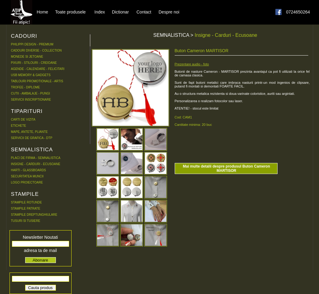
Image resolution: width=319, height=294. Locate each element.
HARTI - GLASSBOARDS (28, 170)
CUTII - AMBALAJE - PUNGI (30, 93)
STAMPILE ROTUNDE (26, 202)
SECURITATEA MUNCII (27, 176)
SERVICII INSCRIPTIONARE (31, 99)
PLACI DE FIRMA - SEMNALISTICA (35, 158)
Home (42, 12)
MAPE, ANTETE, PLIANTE (29, 131)
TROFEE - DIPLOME (25, 87)
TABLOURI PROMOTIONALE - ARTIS (37, 81)
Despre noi (169, 12)
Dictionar (120, 12)
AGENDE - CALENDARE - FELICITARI (37, 69)
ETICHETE (18, 125)
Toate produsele (70, 12)
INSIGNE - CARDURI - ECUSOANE (35, 164)
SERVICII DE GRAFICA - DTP (32, 138)
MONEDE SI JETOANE (27, 56)
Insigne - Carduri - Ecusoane (226, 35)
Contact (144, 12)
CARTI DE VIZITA (23, 119)
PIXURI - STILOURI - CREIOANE (34, 62)
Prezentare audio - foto (192, 64)
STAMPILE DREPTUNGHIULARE (34, 214)
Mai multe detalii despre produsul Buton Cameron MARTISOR (226, 168)
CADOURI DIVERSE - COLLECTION (36, 50)
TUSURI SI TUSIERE (25, 220)
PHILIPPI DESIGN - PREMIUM (32, 44)
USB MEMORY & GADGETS (31, 75)
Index (100, 12)
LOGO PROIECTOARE (27, 182)
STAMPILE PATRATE (25, 208)
